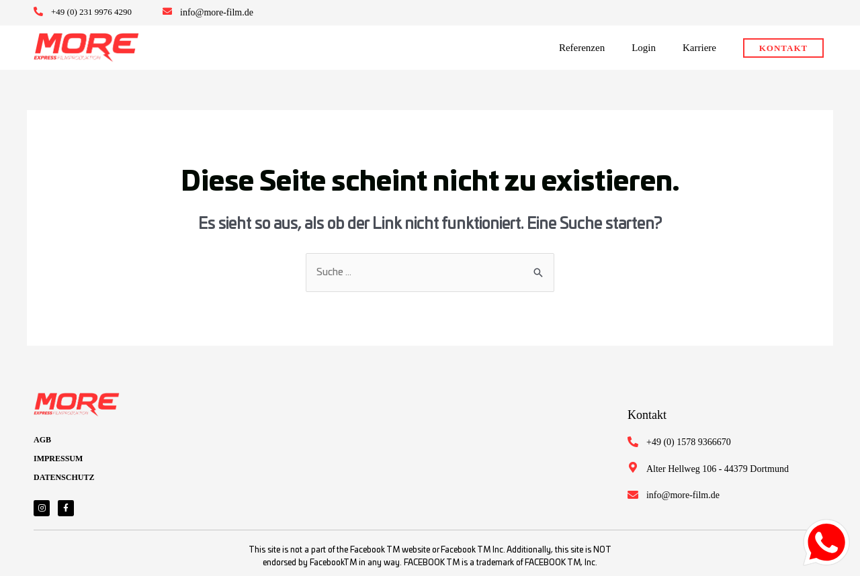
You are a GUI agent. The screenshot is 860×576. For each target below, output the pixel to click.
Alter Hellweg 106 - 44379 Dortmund (717, 469)
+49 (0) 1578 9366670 (688, 442)
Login (644, 47)
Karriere (699, 47)
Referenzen (582, 47)
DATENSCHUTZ (64, 477)
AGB (42, 439)
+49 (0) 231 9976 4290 (91, 12)
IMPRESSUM (58, 458)
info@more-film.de (216, 12)
